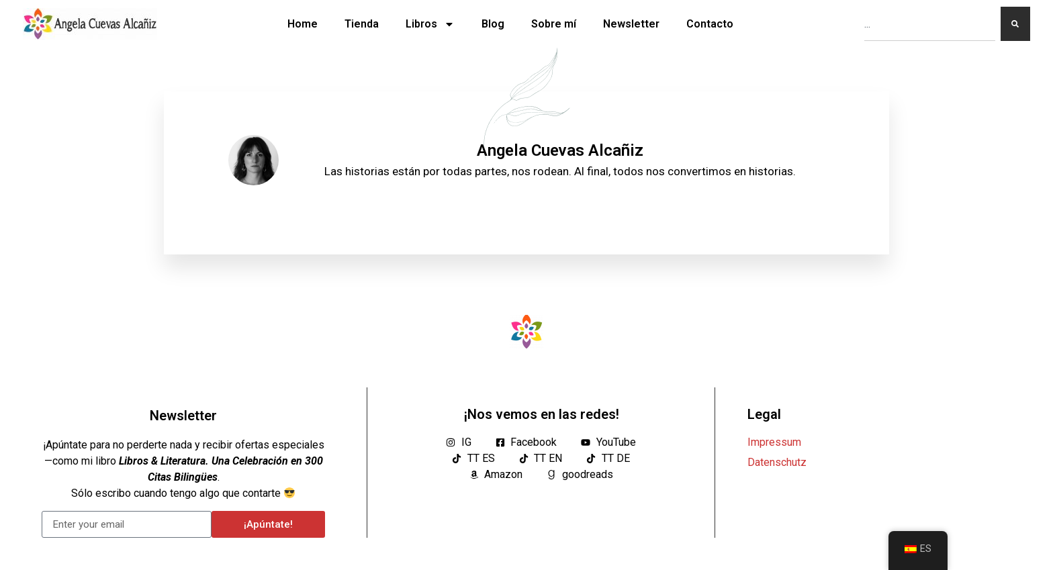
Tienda (362, 23)
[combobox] (929, 24)
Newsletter (631, 23)
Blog (493, 23)
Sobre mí (553, 23)
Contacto (709, 23)
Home (302, 23)
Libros (430, 24)
